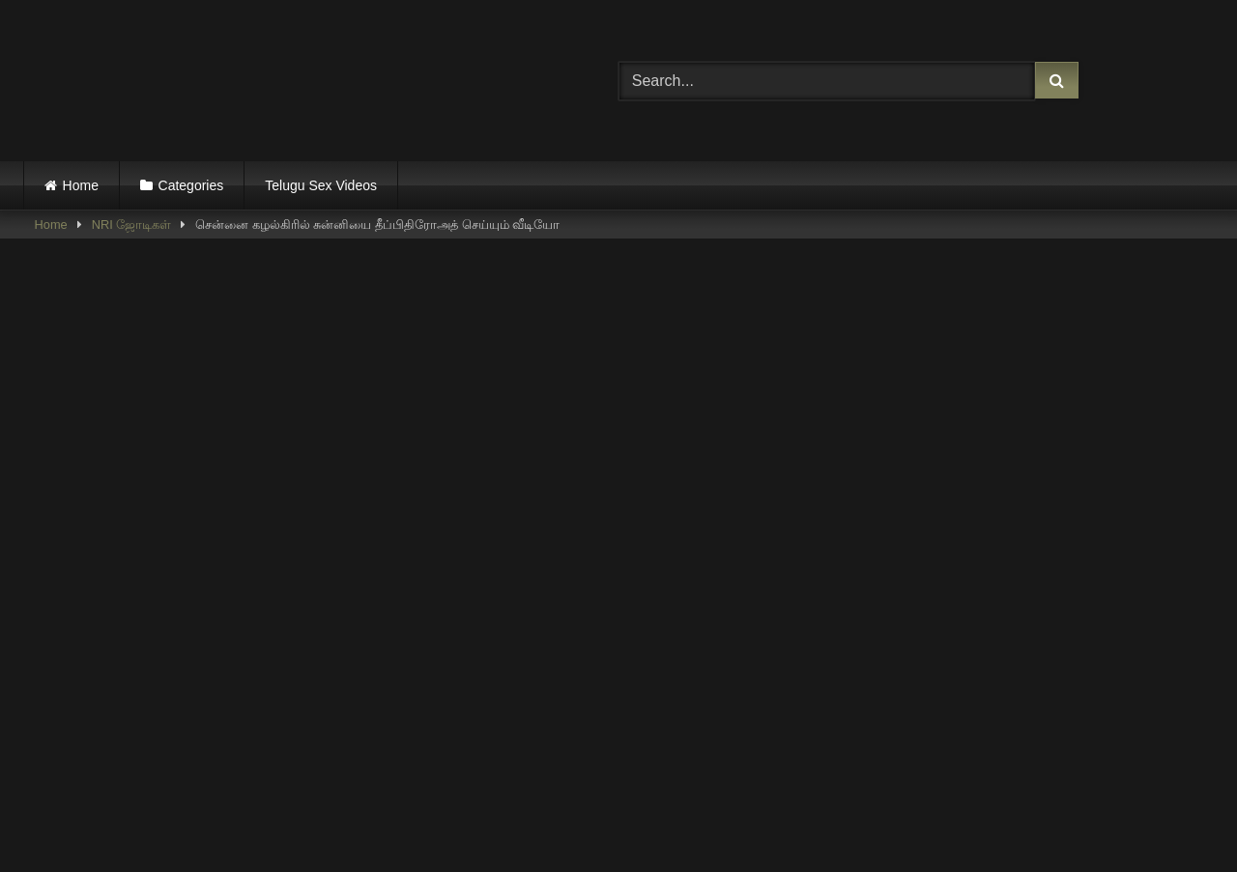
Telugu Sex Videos (321, 185)
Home (81, 185)
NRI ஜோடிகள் (132, 224)
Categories (191, 185)
